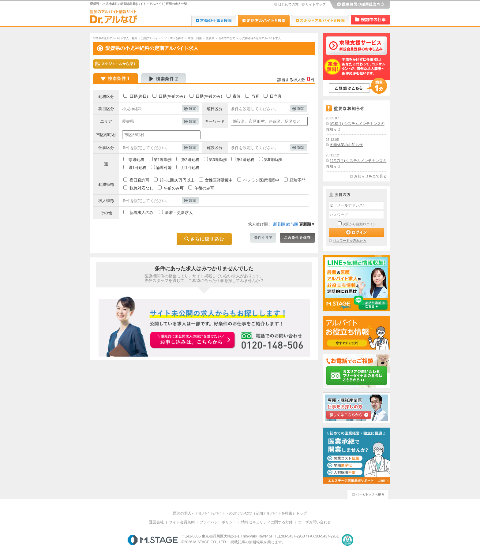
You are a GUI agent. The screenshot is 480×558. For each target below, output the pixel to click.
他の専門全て (227, 38)
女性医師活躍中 (219, 180)
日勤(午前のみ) (172, 96)
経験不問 (298, 180)
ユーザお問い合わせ (314, 522)
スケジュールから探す (116, 64)
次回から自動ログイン (359, 224)
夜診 (237, 96)
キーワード (215, 121)
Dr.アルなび (264, 20)
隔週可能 (164, 167)
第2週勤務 (190, 159)
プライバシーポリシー (218, 522)
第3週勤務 (218, 159)
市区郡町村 (106, 135)
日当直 (276, 96)
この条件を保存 (297, 238)
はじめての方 (288, 4)
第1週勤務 (163, 159)
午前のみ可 (174, 188)
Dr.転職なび (213, 20)
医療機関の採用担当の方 (359, 5)
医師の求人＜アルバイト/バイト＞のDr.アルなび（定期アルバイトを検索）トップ (240, 513)
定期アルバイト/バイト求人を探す (162, 38)
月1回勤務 (190, 167)
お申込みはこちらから (192, 340)
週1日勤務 (137, 167)
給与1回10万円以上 (177, 180)
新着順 (279, 224)
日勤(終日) (138, 96)
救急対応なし (141, 188)
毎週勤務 (136, 159)
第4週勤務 (245, 159)
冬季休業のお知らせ (346, 145)
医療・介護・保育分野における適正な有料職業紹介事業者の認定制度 (347, 540)
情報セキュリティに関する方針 (267, 522)
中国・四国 (195, 38)
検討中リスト (370, 19)
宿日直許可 (139, 180)
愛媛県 (210, 38)
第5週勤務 (273, 159)
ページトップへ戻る (368, 493)
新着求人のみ (141, 212)
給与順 (292, 224)
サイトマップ (316, 4)
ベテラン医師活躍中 (261, 180)
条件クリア (263, 238)
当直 (255, 96)
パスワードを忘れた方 (349, 240)
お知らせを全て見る (370, 176)
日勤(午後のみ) (209, 96)
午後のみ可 (204, 188)
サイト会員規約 (182, 522)
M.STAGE (152, 540)
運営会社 (156, 522)
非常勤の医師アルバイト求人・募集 (115, 38)
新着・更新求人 (179, 212)
